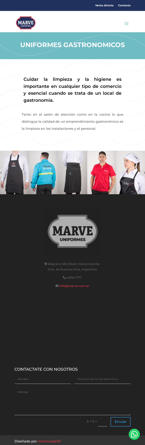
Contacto (124, 5)
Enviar (120, 421)
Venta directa (104, 5)
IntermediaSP (49, 441)
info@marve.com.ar (74, 286)
